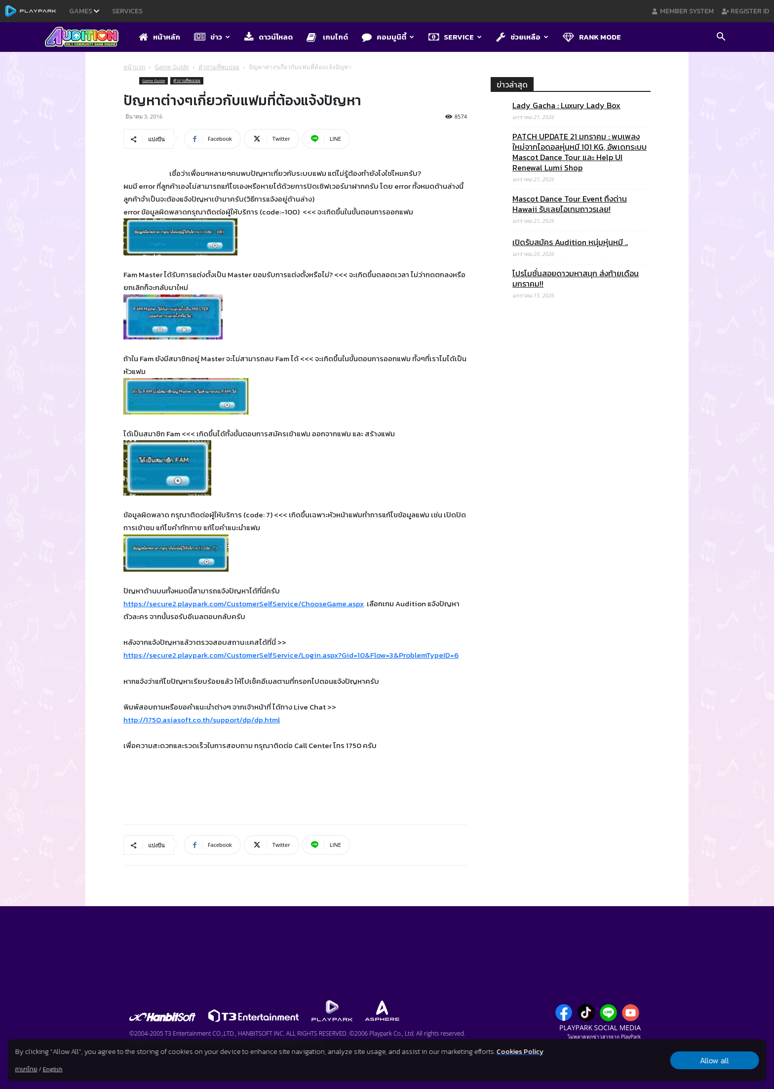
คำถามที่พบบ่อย (218, 67)
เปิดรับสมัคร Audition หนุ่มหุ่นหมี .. (570, 242)
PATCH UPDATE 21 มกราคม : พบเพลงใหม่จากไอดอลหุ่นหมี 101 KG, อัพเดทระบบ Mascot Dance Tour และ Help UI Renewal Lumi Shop (579, 152)
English (53, 1069)
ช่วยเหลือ (522, 36)
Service (455, 36)
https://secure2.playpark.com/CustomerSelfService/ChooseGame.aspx (243, 603)
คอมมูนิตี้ (388, 36)
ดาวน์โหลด (268, 36)
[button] (721, 37)
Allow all (714, 1060)
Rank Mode (592, 36)
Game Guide (172, 67)
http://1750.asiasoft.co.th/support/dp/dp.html (201, 719)
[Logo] (86, 37)
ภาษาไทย (26, 1069)
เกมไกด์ (327, 36)
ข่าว (212, 36)
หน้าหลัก (159, 36)
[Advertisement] (571, 720)
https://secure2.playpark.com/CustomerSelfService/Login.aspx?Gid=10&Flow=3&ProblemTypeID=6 (291, 655)
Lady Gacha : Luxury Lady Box (566, 105)
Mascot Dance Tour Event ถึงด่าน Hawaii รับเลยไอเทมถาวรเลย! (569, 204)
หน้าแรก (134, 67)
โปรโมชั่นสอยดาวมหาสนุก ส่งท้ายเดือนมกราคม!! (575, 278)
